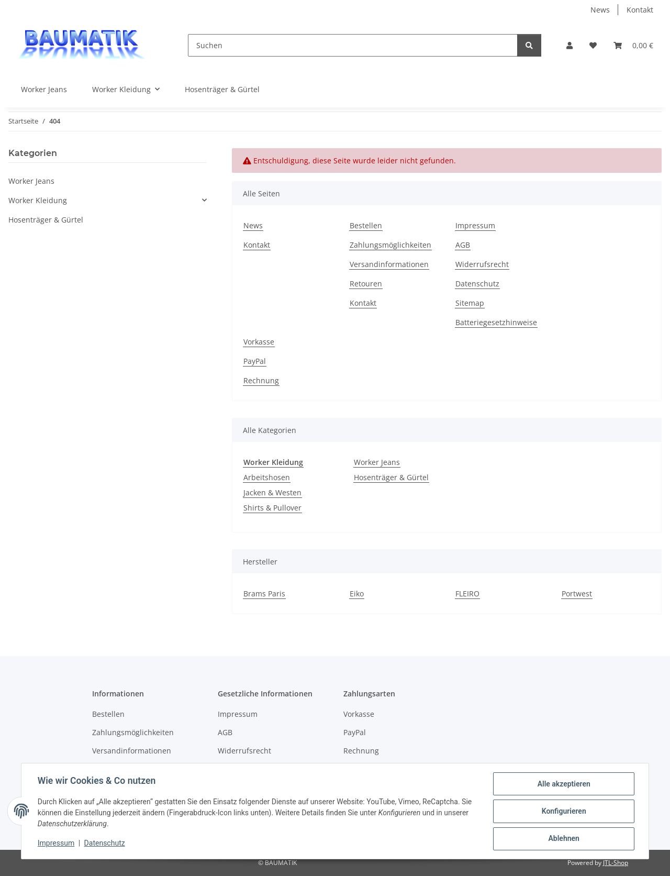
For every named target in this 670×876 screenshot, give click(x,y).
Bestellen (366, 225)
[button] (569, 45)
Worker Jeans (377, 462)
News (600, 10)
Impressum (56, 843)
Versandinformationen (389, 264)
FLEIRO (467, 593)
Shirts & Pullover (272, 508)
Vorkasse (258, 342)
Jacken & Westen (272, 492)
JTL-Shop (615, 862)
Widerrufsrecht (482, 264)
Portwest (577, 593)
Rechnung (261, 380)
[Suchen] (353, 45)
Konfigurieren (563, 811)
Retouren (366, 284)
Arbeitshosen (266, 477)
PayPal (254, 361)
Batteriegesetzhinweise (496, 322)
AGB (462, 245)
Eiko (357, 593)
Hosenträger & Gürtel (391, 477)
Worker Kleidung (37, 200)
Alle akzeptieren (563, 784)
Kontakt (640, 10)
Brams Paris (264, 593)
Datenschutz (105, 843)
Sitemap (469, 303)
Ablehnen (563, 839)
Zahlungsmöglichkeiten (390, 245)
